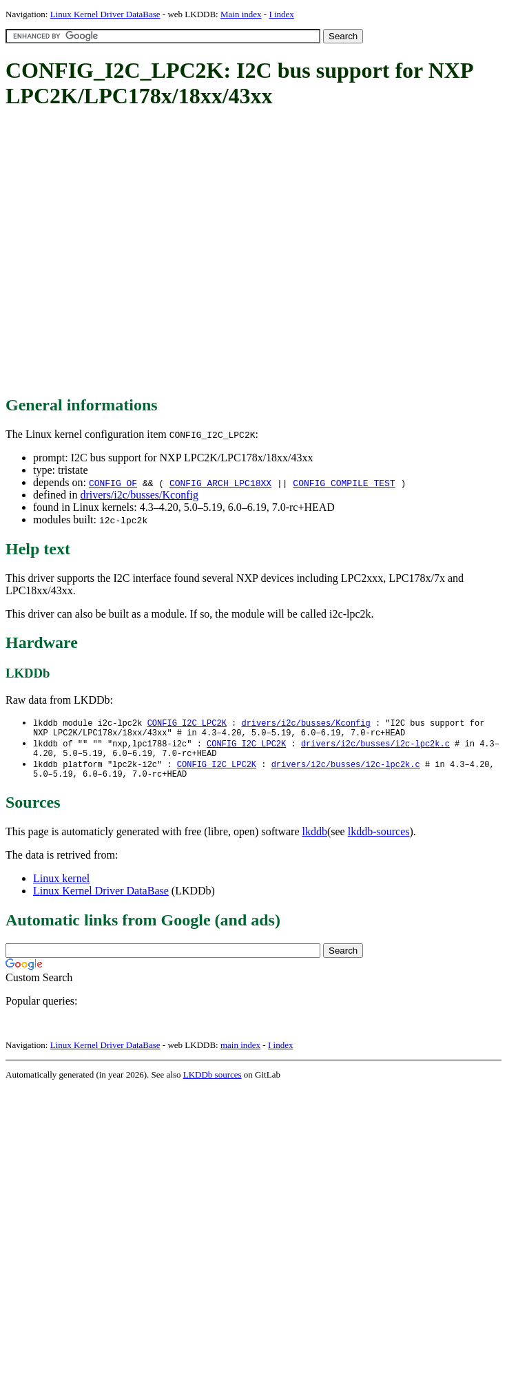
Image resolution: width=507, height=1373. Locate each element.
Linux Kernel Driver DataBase (105, 14)
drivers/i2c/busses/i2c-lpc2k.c (375, 747)
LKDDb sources (212, 1083)
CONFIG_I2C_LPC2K (187, 723)
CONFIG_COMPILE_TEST (344, 482)
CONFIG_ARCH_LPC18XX (220, 482)
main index (240, 1053)
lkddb (314, 840)
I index (281, 14)
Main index (241, 14)
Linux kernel (61, 886)
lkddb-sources (379, 840)
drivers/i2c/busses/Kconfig (139, 495)
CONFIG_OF (113, 482)
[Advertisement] (129, 253)
